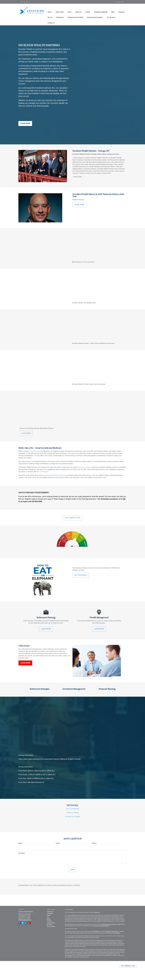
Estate (49, 922)
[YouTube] (26, 2)
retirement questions (84, 474)
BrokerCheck (97, 919)
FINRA (106, 938)
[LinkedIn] (24, 2)
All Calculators (51, 933)
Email (58, 850)
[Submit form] (72, 876)
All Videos (50, 931)
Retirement (50, 918)
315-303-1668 (119, 1)
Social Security (35, 458)
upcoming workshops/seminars (54, 482)
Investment (50, 920)
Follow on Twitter (72, 820)
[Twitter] (21, 2)
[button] (60, 10)
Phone (94, 850)
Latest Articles (51, 929)
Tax (48, 924)
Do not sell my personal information (101, 932)
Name (20, 850)
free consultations (42, 478)
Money (49, 926)
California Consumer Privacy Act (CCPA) (111, 931)
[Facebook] (19, 930)
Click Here (26, 440)
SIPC (110, 938)
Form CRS (70, 916)
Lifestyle (49, 928)
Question (21, 860)
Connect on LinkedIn (72, 823)
